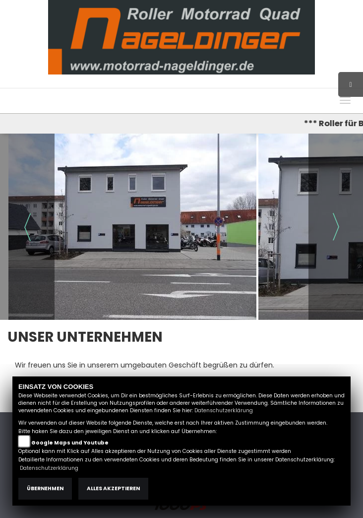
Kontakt (301, 83)
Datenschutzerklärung (223, 410)
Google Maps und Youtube (70, 442)
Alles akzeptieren (113, 488)
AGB (274, 83)
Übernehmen (45, 488)
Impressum (239, 83)
